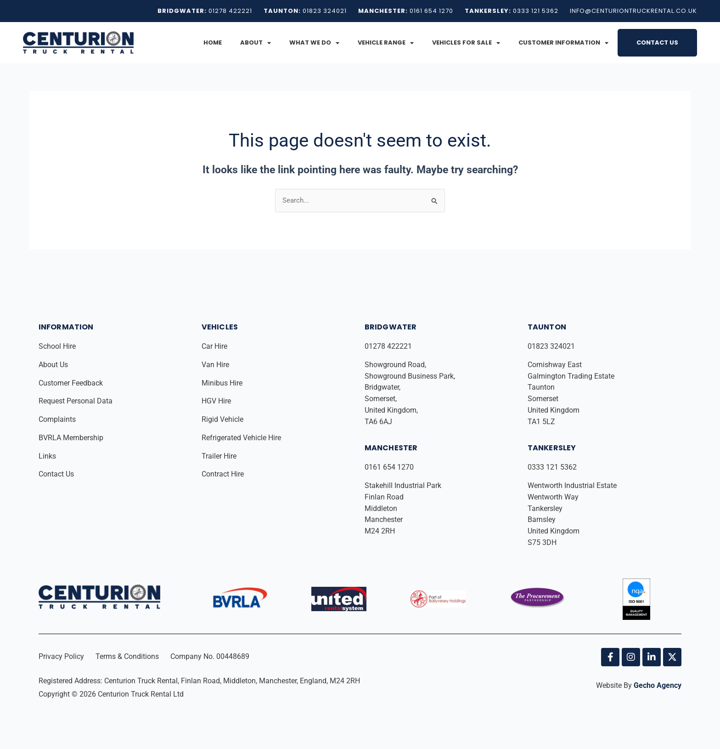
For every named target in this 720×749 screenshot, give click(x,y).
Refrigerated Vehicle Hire (242, 437)
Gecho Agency (657, 685)
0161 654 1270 (389, 467)
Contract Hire (223, 474)
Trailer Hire (219, 456)
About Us (54, 364)
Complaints (58, 419)
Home (212, 42)
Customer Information (563, 43)
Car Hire (215, 346)
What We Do (314, 43)
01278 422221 (389, 346)
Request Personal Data (75, 401)
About (255, 43)
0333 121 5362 (552, 467)
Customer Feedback (72, 383)
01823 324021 (552, 346)
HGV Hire (217, 401)
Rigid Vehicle (222, 419)
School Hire (58, 346)
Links (48, 456)
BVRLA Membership (72, 437)
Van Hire (215, 364)
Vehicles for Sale (466, 43)
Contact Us (657, 42)
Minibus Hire (223, 383)
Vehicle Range (386, 43)
